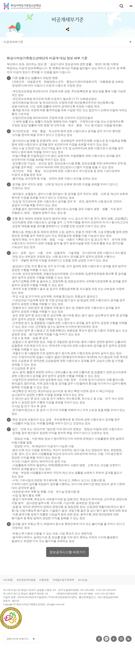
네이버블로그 (129, 639)
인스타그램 (121, 639)
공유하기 (67, 29)
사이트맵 (8, 579)
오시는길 (82, 579)
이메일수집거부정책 (63, 579)
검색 (121, 6)
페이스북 (99, 639)
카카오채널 (106, 639)
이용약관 (44, 579)
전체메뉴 (131, 6)
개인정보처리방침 (26, 579)
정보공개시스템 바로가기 (67, 552)
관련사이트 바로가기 (18, 638)
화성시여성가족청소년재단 (22, 6)
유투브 (114, 639)
